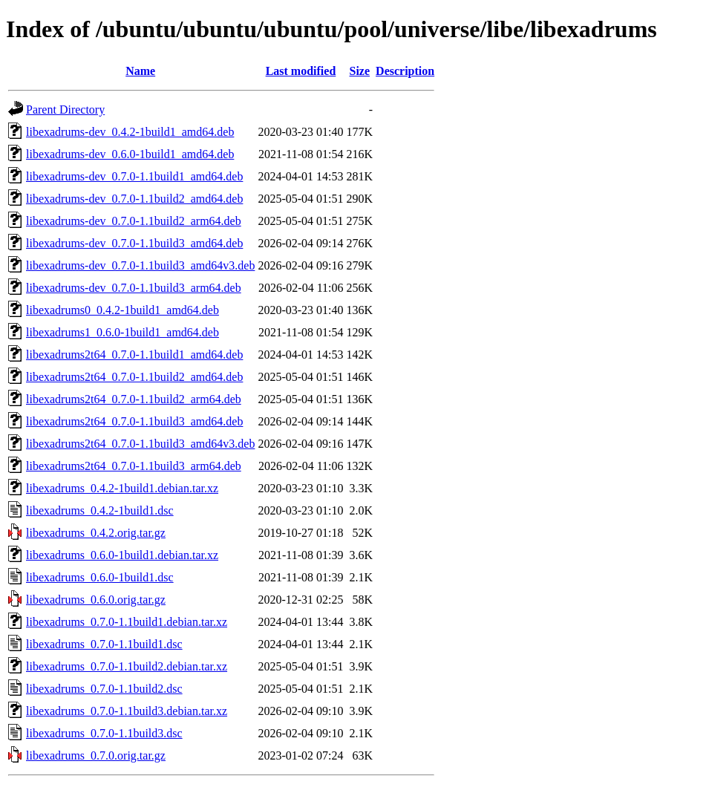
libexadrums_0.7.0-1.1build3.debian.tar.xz (126, 711)
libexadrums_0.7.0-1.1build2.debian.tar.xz (126, 666)
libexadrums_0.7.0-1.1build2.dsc (104, 688)
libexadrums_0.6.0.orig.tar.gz (96, 599)
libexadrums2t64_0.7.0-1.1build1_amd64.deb (134, 354)
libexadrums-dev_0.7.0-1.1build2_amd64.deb (134, 198)
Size (360, 71)
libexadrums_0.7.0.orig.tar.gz (96, 755)
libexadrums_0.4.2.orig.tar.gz (96, 532)
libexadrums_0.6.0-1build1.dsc (100, 577)
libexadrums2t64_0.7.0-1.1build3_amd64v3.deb (140, 443)
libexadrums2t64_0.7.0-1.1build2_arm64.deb (133, 399)
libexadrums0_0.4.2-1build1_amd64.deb (122, 310)
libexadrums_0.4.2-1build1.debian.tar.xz (122, 488)
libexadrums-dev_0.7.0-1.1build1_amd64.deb (134, 176)
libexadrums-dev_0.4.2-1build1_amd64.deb (130, 131)
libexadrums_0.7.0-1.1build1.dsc (104, 644)
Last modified (301, 71)
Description (405, 71)
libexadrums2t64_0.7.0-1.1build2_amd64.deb (134, 376)
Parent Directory (65, 109)
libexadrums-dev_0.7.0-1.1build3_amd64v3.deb (140, 265)
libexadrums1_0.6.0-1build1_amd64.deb (122, 332)
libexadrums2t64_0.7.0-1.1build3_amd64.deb (134, 421)
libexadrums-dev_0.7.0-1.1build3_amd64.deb (134, 243)
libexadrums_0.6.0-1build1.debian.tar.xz (122, 555)
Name (140, 71)
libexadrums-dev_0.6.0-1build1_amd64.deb (130, 154)
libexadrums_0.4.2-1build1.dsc (100, 510)
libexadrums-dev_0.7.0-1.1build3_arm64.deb (133, 287)
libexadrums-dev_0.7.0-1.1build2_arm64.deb (133, 221)
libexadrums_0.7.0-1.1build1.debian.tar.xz (126, 622)
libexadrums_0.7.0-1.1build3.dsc (104, 733)
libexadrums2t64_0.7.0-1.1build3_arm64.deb (133, 466)
